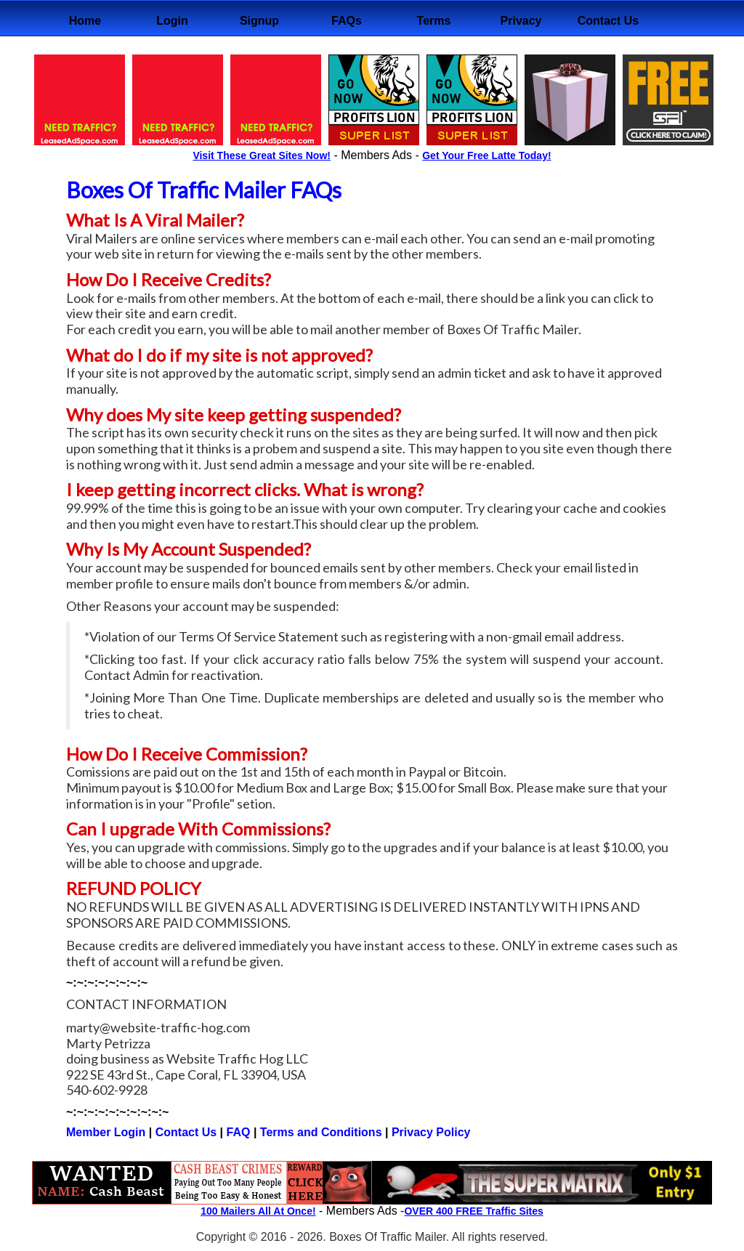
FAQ (240, 1132)
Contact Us (186, 1132)
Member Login (105, 1132)
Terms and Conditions (321, 1132)
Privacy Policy (431, 1132)
